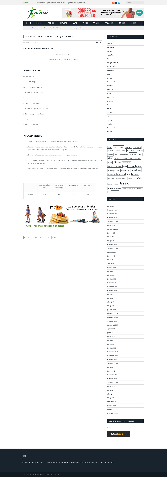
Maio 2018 (110, 271)
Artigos (121, 23)
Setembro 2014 (112, 382)
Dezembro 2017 (112, 283)
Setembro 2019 (112, 248)
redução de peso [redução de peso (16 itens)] (121, 178)
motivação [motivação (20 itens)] (125, 170)
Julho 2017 (110, 294)
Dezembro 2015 (112, 352)
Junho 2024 (111, 225)
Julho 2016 (110, 333)
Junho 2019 (111, 256)
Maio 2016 (110, 340)
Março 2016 (111, 344)
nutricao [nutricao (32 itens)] (136, 170)
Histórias (110, 86)
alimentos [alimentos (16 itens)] (129, 147)
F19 (108, 74)
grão (41, 237)
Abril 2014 (110, 394)
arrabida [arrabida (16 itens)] (110, 150)
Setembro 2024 (112, 221)
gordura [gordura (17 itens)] (131, 166)
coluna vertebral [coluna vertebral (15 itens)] (123, 154)
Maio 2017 (110, 298)
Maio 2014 (110, 390)
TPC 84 (85, 23)
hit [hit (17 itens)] (118, 171)
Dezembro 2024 (112, 210)
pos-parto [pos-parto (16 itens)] (135, 174)
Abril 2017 (110, 302)
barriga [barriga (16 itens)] (118, 150)
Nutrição (63, 23)
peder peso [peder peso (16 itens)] (111, 174)
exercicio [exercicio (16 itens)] (117, 158)
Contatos (134, 23)
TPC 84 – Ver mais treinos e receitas (43, 225)
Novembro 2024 (112, 214)
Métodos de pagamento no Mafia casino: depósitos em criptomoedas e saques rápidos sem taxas (62, 3)
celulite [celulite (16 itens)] (110, 154)
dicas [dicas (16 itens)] (140, 154)
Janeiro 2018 (111, 279)
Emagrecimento (112, 63)
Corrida (109, 51)
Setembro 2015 (112, 363)
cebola (35, 237)
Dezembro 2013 (112, 409)
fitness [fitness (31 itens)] (117, 162)
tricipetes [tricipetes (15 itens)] (139, 188)
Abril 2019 (110, 264)
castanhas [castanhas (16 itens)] (140, 150)
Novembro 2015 (112, 356)
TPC (108, 116)
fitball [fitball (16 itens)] (110, 162)
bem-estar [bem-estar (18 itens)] (130, 150)
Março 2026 (111, 206)
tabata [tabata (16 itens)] (116, 184)
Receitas (46, 28)
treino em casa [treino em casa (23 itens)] (114, 188)
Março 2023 (111, 241)
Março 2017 (111, 306)
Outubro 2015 (112, 359)
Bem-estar (110, 47)
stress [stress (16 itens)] (110, 184)
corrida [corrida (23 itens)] (133, 154)
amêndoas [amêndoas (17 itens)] (137, 147)
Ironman (110, 89)
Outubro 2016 (112, 321)
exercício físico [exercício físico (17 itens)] (135, 158)
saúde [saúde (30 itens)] (138, 178)
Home (28, 23)
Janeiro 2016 (111, 348)
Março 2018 (111, 275)
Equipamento (111, 66)
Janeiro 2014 (111, 405)
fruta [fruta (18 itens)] (125, 166)
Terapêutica (111, 112)
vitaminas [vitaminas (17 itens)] (115, 192)
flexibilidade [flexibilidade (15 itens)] (126, 162)
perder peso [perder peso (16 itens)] (121, 174)
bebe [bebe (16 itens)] (123, 150)
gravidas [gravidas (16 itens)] (138, 166)
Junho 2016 (111, 336)
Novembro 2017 (112, 287)
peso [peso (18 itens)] (128, 174)
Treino (51, 23)
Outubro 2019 (112, 244)
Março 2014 (111, 398)
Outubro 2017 (112, 290)
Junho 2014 (111, 386)
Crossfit (109, 55)
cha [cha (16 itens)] (116, 154)
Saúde (109, 109)
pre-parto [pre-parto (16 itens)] (111, 178)
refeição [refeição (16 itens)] (130, 178)
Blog (38, 23)
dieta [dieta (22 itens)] (110, 158)
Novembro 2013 (112, 413)
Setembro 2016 (112, 325)
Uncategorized (112, 128)
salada (48, 237)
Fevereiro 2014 (112, 402)
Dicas (109, 59)
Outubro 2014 (112, 379)
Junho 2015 (111, 371)
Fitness (109, 78)
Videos (109, 132)
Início (33, 28)
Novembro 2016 (112, 317)
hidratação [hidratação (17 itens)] (111, 171)
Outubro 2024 (112, 217)
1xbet (109, 428)
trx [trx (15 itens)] (109, 192)
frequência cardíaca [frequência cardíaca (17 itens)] (114, 166)
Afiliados (109, 23)
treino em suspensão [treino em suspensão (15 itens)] (129, 188)
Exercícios (110, 70)
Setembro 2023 (112, 229)
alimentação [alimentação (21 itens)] (118, 147)
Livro (75, 23)
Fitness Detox (111, 82)
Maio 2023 (110, 237)
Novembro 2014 (112, 375)
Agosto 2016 (111, 329)
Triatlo (96, 23)
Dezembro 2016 (112, 313)
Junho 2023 (111, 233)
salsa (54, 237)
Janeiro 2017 (111, 310)
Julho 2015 (110, 367)
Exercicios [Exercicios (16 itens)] (125, 158)
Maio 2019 (110, 260)
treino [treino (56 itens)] (124, 183)
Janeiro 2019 (111, 267)
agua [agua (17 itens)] (109, 147)
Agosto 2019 (111, 252)
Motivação (110, 97)
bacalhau (27, 237)
